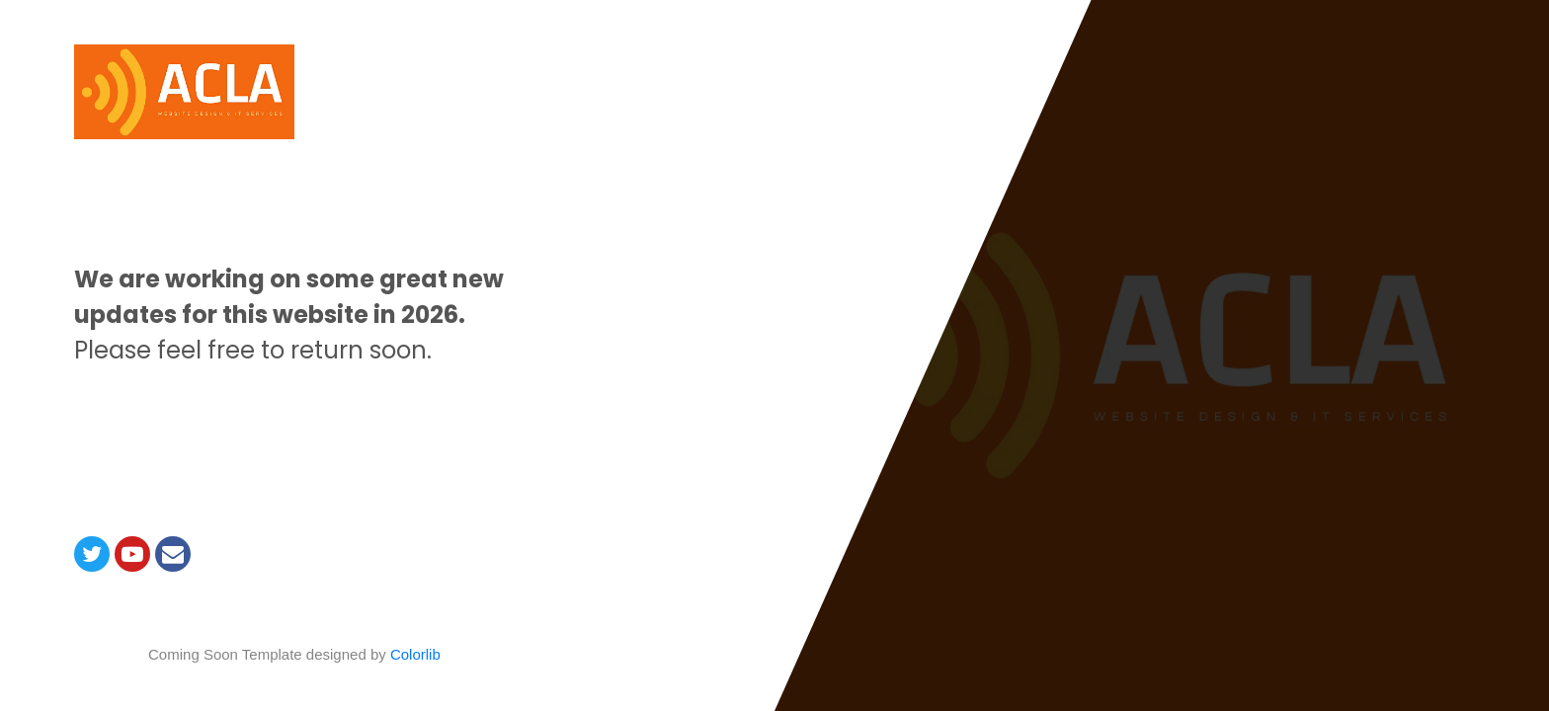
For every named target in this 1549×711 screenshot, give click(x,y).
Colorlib (415, 654)
